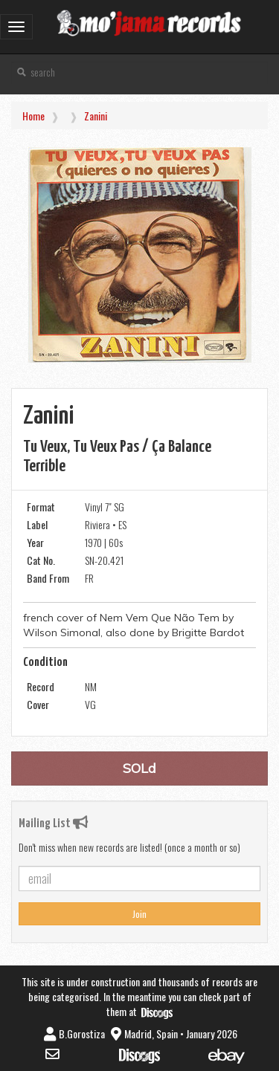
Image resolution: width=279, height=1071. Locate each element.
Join (139, 913)
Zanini (95, 115)
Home (33, 115)
